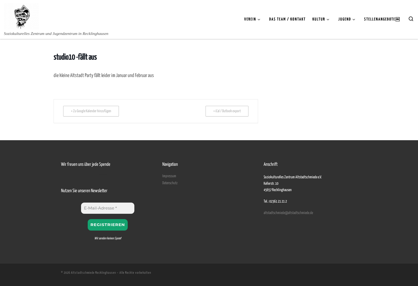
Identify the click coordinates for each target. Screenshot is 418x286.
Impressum (169, 176)
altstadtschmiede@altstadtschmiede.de (288, 213)
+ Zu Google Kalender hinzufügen (91, 111)
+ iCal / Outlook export (227, 111)
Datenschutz (170, 183)
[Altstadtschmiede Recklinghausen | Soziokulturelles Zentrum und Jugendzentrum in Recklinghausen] (21, 15)
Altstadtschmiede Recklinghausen (93, 273)
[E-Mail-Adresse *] (107, 208)
